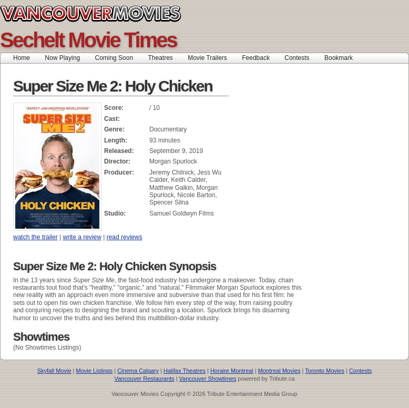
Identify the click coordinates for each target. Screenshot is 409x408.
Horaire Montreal (231, 371)
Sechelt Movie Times (88, 40)
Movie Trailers (207, 58)
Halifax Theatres (184, 371)
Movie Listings (94, 371)
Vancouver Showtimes (208, 378)
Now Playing (62, 58)
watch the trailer (35, 237)
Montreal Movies (279, 371)
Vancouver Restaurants (144, 378)
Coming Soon (114, 58)
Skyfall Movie (54, 371)
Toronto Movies (324, 371)
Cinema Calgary (138, 371)
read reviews (124, 237)
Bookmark (342, 58)
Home (21, 58)
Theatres (160, 58)
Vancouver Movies (102, 13)
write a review (82, 237)
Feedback (256, 58)
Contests (296, 58)
